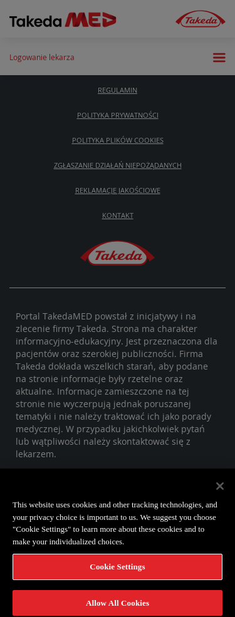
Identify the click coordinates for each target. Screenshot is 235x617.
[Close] (220, 488)
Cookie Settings (117, 569)
